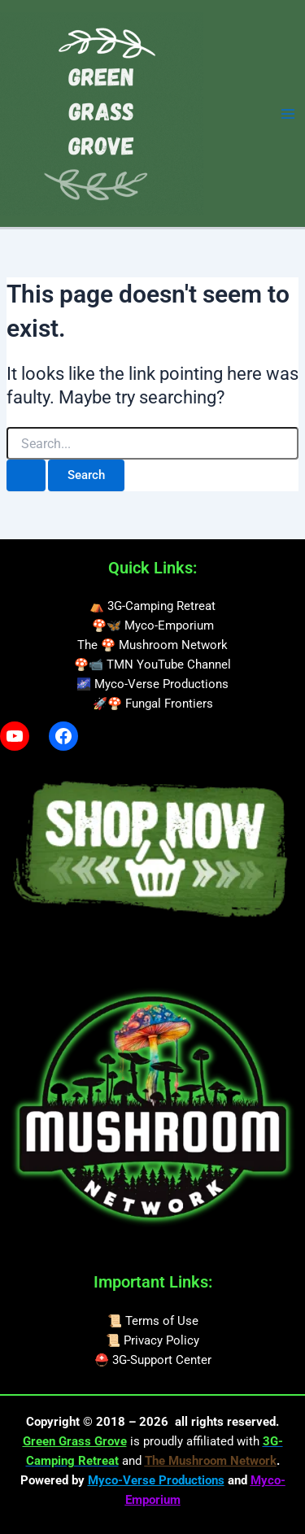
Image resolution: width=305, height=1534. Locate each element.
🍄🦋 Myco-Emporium (153, 625)
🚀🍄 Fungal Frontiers (153, 703)
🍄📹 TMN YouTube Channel (152, 664)
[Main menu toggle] (288, 114)
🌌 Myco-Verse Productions (152, 684)
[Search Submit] (26, 475)
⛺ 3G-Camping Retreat (152, 606)
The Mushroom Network (211, 1460)
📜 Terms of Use (152, 1321)
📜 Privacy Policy (152, 1340)
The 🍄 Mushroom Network (152, 645)
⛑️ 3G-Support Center (152, 1360)
